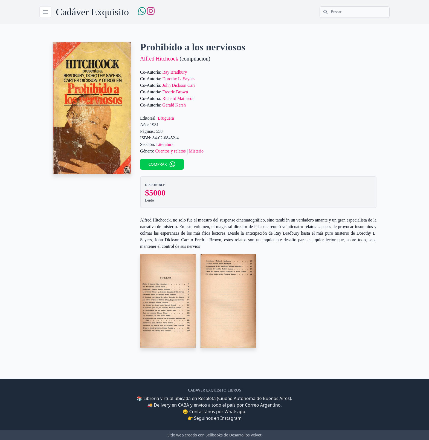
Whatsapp (234, 412)
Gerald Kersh (174, 105)
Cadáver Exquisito (92, 12)
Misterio (196, 151)
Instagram (231, 418)
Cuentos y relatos (170, 151)
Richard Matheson (178, 98)
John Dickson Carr (178, 85)
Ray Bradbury (174, 72)
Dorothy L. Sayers (178, 78)
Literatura (164, 144)
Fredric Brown (175, 92)
